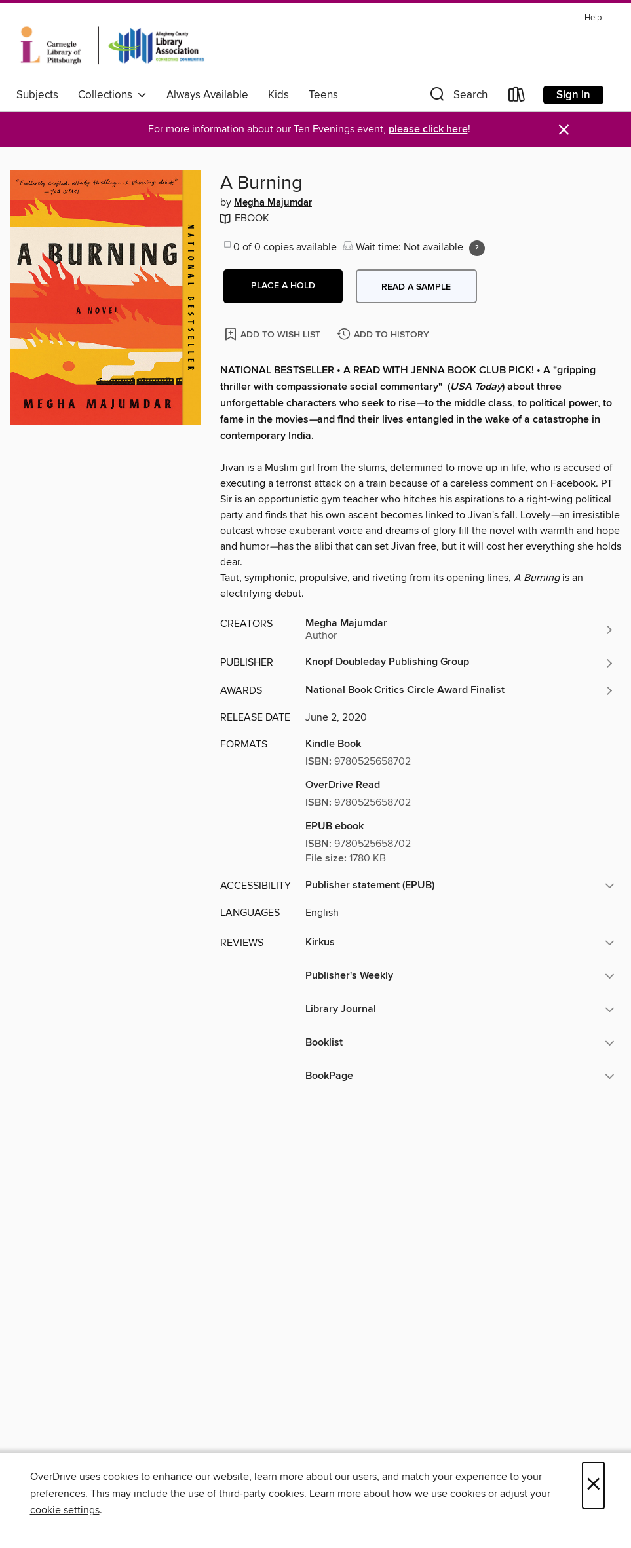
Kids (278, 95)
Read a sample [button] (416, 287)
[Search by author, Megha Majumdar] (460, 629)
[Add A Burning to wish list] (273, 334)
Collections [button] (112, 95)
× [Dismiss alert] (564, 130)
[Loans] (517, 97)
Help (593, 18)
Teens (323, 95)
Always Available (207, 95)
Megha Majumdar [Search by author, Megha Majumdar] (273, 203)
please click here (428, 129)
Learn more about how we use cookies (397, 1493)
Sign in (573, 95)
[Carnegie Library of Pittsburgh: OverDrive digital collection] (112, 45)
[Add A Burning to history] (384, 335)
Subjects (37, 95)
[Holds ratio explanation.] (477, 248)
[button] (457, 97)
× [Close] (593, 1485)
